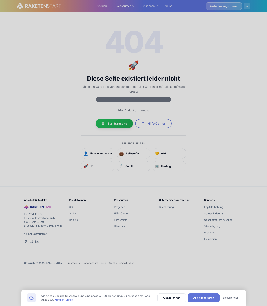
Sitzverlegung (212, 226)
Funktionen (149, 5)
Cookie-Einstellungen (121, 262)
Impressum (74, 262)
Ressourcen (126, 5)
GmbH (72, 213)
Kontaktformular (37, 233)
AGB (103, 262)
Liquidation (210, 238)
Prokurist (209, 232)
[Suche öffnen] (247, 6)
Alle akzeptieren (203, 297)
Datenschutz (90, 262)
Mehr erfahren (64, 299)
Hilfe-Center (153, 123)
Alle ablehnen (172, 297)
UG (71, 207)
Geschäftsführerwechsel (218, 219)
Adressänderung (214, 213)
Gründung (103, 5)
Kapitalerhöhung (213, 207)
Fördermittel (121, 219)
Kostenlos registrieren (223, 6)
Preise (168, 5)
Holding (73, 219)
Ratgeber (119, 207)
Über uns (119, 226)
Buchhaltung (166, 207)
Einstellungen (231, 297)
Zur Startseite (114, 123)
